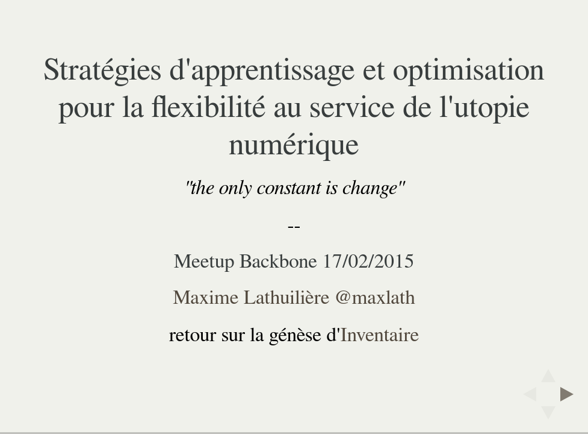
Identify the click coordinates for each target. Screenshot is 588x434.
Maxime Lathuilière (251, 298)
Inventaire (380, 335)
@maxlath (375, 298)
